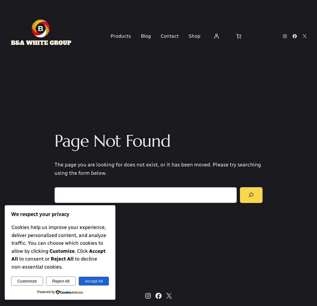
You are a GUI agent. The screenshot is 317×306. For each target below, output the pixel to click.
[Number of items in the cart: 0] (238, 36)
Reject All (61, 281)
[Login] (216, 36)
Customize (27, 281)
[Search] (251, 195)
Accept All (94, 281)
